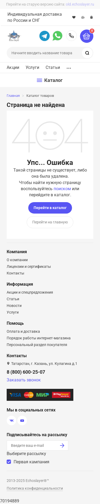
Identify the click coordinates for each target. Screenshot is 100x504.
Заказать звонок (24, 379)
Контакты (15, 273)
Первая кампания (31, 461)
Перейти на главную (50, 222)
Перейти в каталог (50, 208)
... (68, 66)
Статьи (53, 67)
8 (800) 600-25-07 (71, 35)
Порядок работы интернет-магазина (39, 338)
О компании (17, 260)
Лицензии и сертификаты (29, 266)
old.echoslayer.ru (80, 4)
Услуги (32, 67)
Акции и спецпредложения (30, 292)
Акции (13, 67)
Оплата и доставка (23, 331)
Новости (14, 305)
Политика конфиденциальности (35, 488)
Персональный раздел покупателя (37, 345)
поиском (62, 188)
